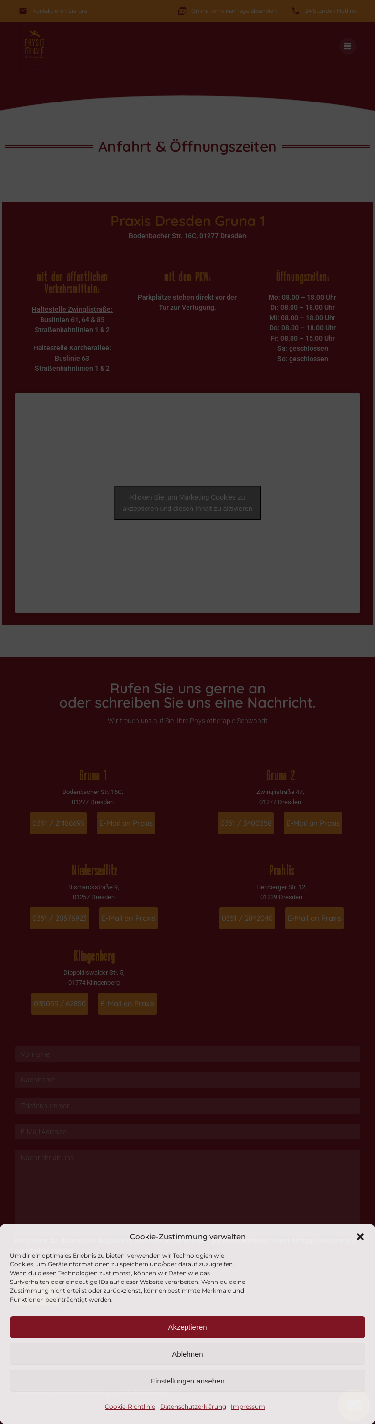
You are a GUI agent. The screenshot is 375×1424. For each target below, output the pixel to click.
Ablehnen (187, 1354)
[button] (360, 1236)
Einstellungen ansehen (187, 1381)
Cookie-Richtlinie (130, 1406)
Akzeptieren (187, 1327)
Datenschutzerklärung (193, 1406)
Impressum (248, 1406)
